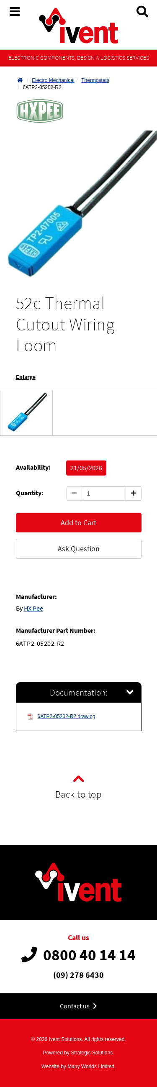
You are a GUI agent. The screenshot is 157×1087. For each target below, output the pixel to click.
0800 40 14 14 (78, 954)
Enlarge (26, 377)
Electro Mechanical (53, 80)
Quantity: (30, 493)
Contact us (78, 1006)
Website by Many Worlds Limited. (78, 1066)
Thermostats (95, 80)
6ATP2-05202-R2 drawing (61, 716)
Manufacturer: (36, 596)
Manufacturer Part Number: (55, 630)
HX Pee (33, 608)
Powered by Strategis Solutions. (78, 1053)
